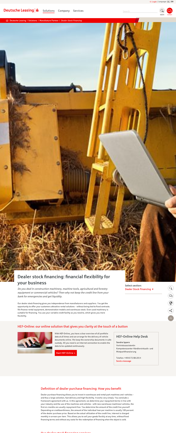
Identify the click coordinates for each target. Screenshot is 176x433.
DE (168, 2)
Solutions (49, 10)
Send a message (123, 361)
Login (155, 2)
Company (64, 10)
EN (172, 2)
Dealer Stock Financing (71, 20)
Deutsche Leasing (18, 20)
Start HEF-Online (64, 353)
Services (78, 10)
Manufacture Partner (49, 20)
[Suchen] (162, 11)
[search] (140, 11)
